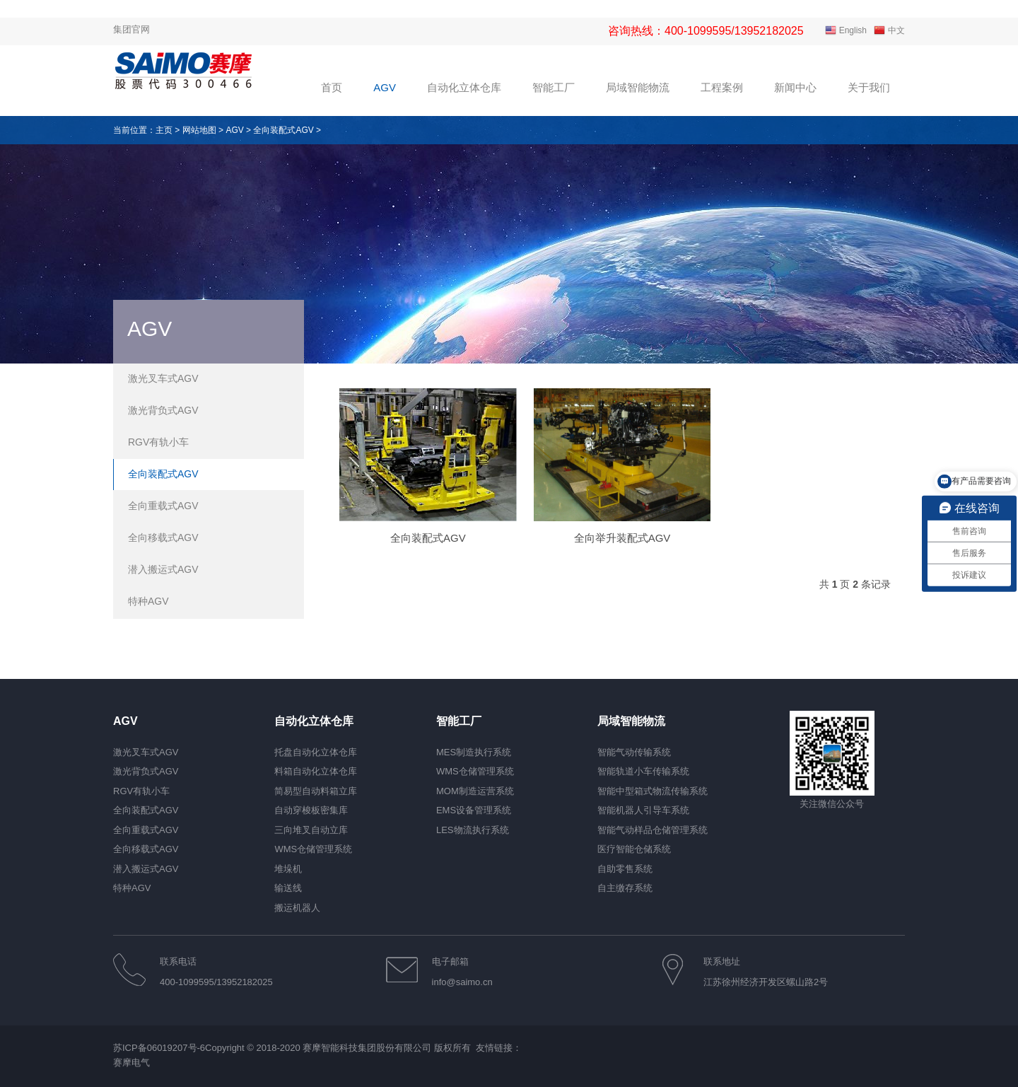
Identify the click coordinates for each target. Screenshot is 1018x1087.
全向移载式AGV (163, 537)
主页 (164, 130)
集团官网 (131, 29)
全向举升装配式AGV (622, 538)
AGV (234, 130)
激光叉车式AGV (163, 378)
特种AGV (148, 601)
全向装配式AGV (283, 130)
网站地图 (199, 130)
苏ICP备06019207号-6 (159, 1047)
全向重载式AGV (163, 505)
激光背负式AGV (163, 410)
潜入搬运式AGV (163, 569)
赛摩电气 (131, 1064)
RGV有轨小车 (158, 442)
